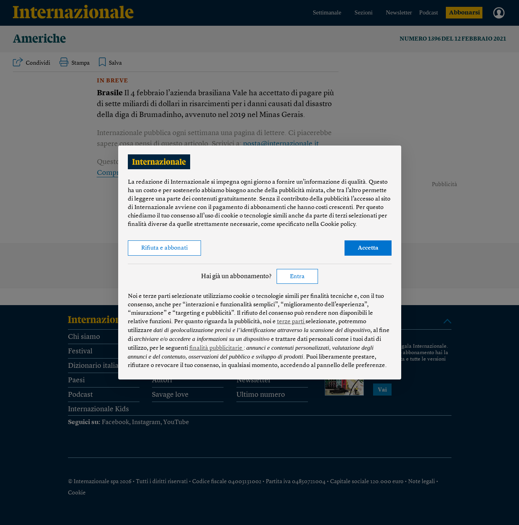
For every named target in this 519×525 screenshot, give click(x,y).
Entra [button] (297, 277)
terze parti (291, 322)
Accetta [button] (368, 248)
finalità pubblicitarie (216, 348)
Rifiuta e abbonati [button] (164, 248)
